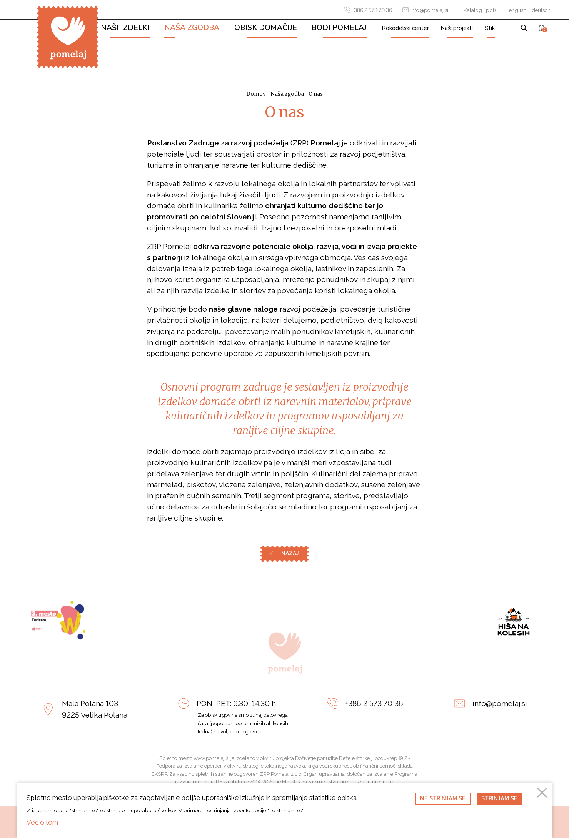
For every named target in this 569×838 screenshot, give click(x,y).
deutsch (541, 10)
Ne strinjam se (443, 798)
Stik (490, 28)
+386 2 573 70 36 (368, 10)
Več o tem (42, 822)
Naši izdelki (125, 28)
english (517, 10)
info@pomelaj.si (425, 10)
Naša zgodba (191, 28)
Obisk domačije (265, 28)
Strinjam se (499, 798)
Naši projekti (457, 28)
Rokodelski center (405, 28)
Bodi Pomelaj (339, 28)
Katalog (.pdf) (480, 10)
